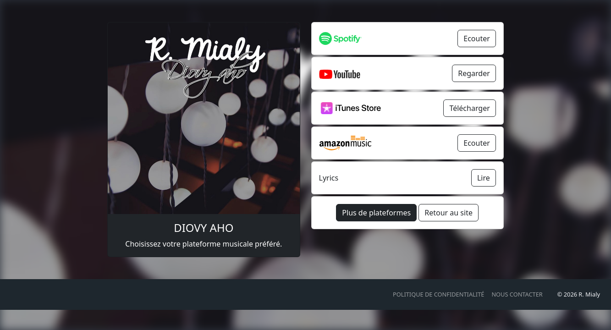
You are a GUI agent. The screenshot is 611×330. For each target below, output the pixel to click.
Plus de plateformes (376, 213)
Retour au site (448, 213)
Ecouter (476, 38)
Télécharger (469, 108)
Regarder (474, 73)
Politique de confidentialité (438, 294)
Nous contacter (516, 294)
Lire (483, 178)
